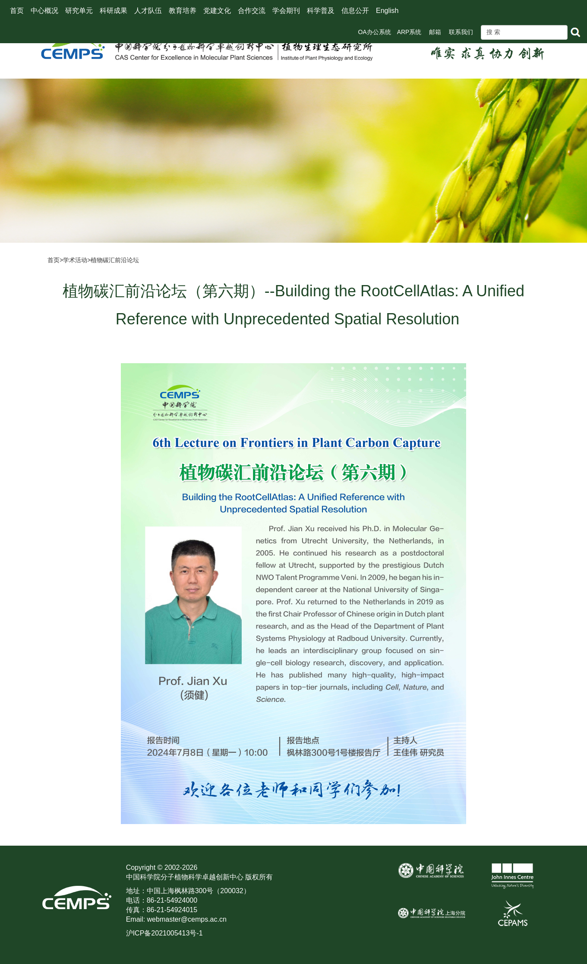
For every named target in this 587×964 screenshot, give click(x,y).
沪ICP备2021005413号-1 (164, 933)
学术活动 (75, 260)
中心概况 (44, 10)
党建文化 (217, 10)
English (387, 10)
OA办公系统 (374, 32)
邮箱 (435, 32)
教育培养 (182, 10)
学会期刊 (286, 10)
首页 (17, 10)
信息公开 (355, 10)
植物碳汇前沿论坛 (115, 260)
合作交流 (251, 10)
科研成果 (113, 10)
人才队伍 (148, 10)
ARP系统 (409, 32)
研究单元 (79, 10)
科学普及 (321, 10)
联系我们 (461, 32)
